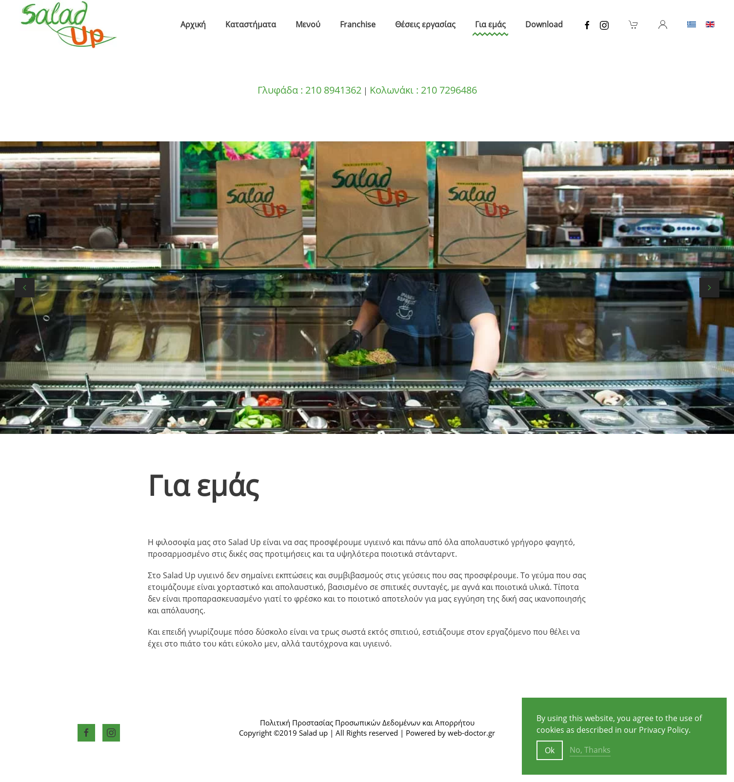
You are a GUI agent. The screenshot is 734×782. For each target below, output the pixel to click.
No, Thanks (590, 749)
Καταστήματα (250, 24)
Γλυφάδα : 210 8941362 (309, 90)
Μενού (308, 24)
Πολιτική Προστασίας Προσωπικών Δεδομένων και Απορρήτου (367, 722)
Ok (550, 750)
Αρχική (193, 24)
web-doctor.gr (471, 733)
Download (544, 24)
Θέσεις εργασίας (425, 24)
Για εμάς (490, 24)
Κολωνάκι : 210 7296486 (423, 90)
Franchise (358, 24)
